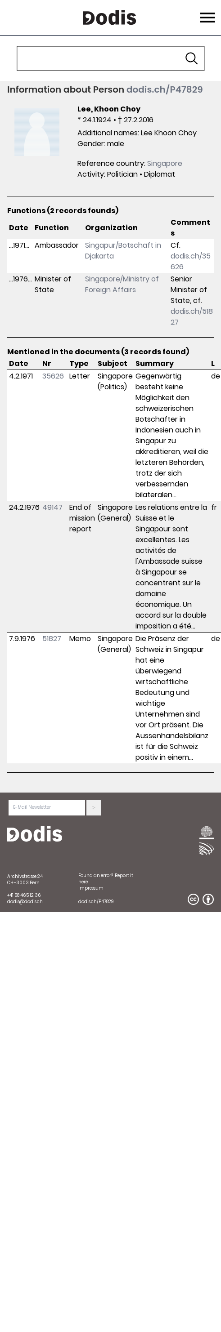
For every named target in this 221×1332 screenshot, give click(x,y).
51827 (51, 638)
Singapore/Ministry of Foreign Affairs (122, 284)
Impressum (91, 888)
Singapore (164, 163)
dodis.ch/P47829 (164, 89)
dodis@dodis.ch (25, 901)
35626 (53, 376)
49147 (52, 507)
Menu (206, 12)
